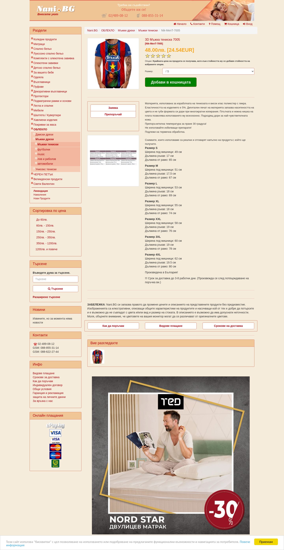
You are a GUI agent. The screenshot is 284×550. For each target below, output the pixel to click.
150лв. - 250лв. (46, 231)
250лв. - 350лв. (46, 237)
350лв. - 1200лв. (46, 243)
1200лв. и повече (46, 249)
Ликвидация (41, 191)
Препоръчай (113, 114)
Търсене (55, 288)
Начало (180, 23)
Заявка (113, 107)
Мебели (39, 110)
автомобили (45, 163)
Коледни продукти (45, 39)
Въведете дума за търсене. (51, 272)
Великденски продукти (48, 179)
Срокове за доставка (46, 377)
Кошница (231, 23)
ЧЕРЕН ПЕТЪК (43, 174)
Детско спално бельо (47, 67)
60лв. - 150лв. (45, 225)
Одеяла (38, 77)
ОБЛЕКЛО (40, 129)
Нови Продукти (42, 198)
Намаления (40, 194)
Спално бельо (43, 48)
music (41, 154)
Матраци (39, 44)
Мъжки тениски (47, 144)
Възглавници (42, 82)
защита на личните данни (49, 397)
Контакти (197, 23)
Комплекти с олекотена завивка (54, 58)
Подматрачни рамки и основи (52, 100)
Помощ (214, 23)
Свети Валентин (44, 183)
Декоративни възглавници (50, 91)
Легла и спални (43, 105)
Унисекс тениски (46, 169)
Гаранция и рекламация (48, 393)
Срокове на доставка (228, 325)
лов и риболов (46, 159)
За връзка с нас (43, 400)
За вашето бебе (44, 72)
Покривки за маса (45, 124)
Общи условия (42, 389)
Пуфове (39, 86)
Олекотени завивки (46, 63)
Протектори (41, 96)
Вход (247, 23)
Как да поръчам (43, 381)
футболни (43, 149)
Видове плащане (43, 373)
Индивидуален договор (48, 385)
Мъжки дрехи (45, 139)
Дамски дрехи (44, 134)
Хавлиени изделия (45, 119)
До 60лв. (41, 219)
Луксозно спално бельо (49, 53)
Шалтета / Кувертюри (47, 115)
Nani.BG (92, 30)
